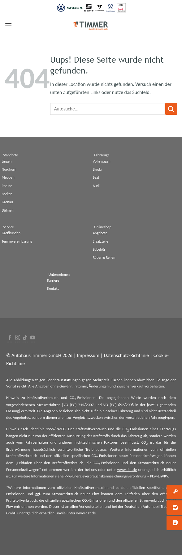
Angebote (100, 233)
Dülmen (7, 210)
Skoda (97, 169)
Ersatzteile (100, 241)
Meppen (8, 177)
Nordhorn (9, 169)
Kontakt (53, 288)
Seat (96, 177)
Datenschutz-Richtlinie (126, 355)
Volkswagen (101, 161)
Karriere (53, 280)
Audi (96, 186)
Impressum (88, 355)
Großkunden (11, 233)
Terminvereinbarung (17, 241)
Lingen (6, 161)
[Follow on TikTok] (25, 338)
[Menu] (8, 24)
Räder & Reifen (104, 257)
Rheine (7, 186)
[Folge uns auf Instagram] (17, 338)
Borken (7, 194)
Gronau (7, 202)
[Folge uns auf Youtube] (32, 338)
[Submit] (171, 109)
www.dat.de (127, 469)
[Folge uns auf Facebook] (9, 338)
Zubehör (99, 249)
